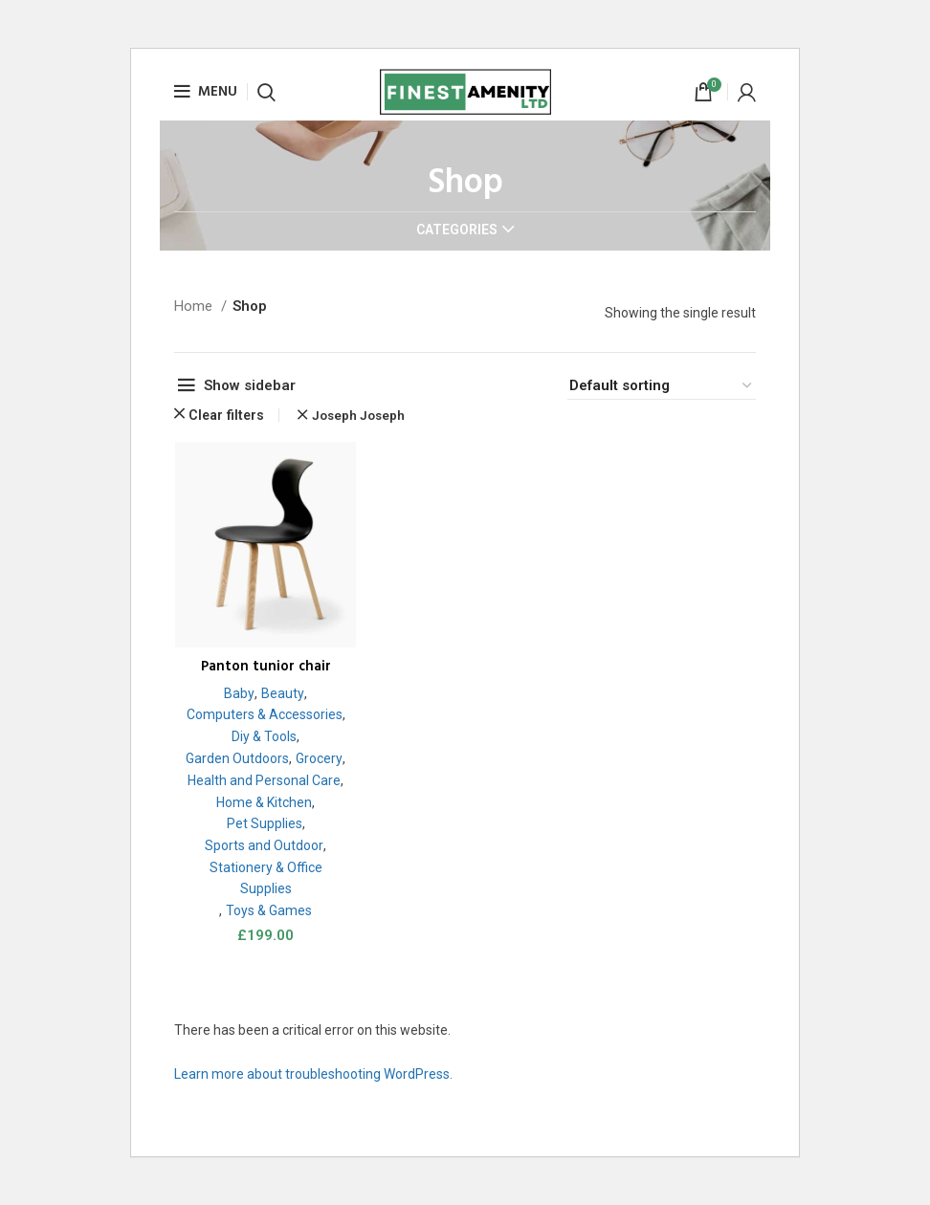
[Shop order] (661, 386)
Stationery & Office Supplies (265, 901)
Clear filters (226, 415)
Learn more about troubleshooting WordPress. (313, 1093)
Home (195, 306)
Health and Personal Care (263, 802)
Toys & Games (268, 933)
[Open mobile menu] (206, 92)
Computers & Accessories (264, 715)
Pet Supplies (263, 846)
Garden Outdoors (263, 759)
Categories (457, 229)
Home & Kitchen (263, 824)
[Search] (266, 92)
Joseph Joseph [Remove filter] (358, 415)
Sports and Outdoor (263, 868)
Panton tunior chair (264, 667)
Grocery (263, 781)
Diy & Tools (266, 737)
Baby (238, 693)
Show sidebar (250, 385)
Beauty (281, 693)
